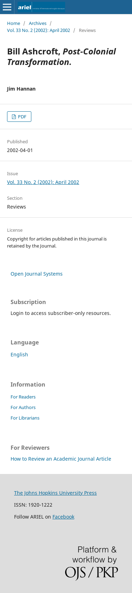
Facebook (63, 516)
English (19, 354)
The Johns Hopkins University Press (55, 492)
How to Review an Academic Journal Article (61, 458)
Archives (37, 23)
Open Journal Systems (37, 273)
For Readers (23, 397)
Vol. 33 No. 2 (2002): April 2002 (38, 30)
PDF (21, 116)
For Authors (23, 407)
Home (13, 23)
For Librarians (25, 418)
